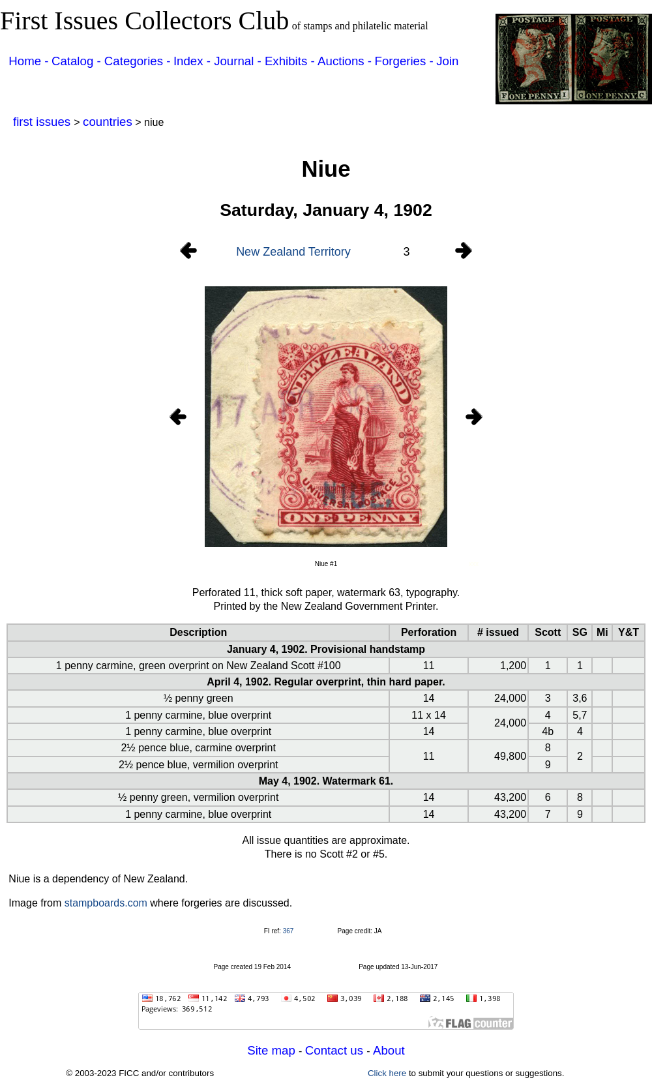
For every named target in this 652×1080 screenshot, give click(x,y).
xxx (474, 563)
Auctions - (345, 61)
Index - (193, 61)
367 (288, 931)
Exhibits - (290, 61)
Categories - (137, 61)
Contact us (335, 1050)
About (389, 1050)
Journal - (239, 61)
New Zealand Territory (293, 251)
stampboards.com (106, 902)
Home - (28, 61)
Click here (387, 1073)
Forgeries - (404, 61)
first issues (43, 121)
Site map (273, 1050)
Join (447, 61)
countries (107, 121)
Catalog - (78, 61)
